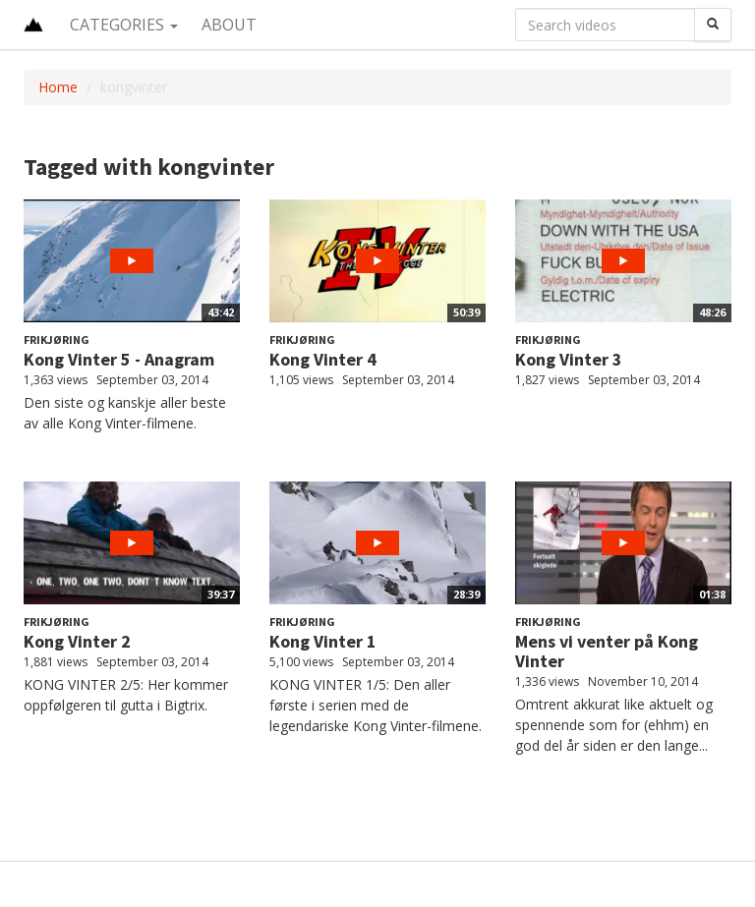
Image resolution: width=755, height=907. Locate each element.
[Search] (712, 24)
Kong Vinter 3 (568, 359)
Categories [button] (124, 24)
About (229, 24)
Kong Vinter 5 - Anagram (119, 359)
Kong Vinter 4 (323, 359)
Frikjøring (56, 339)
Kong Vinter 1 (323, 641)
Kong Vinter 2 (77, 641)
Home (58, 87)
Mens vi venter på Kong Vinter (606, 651)
